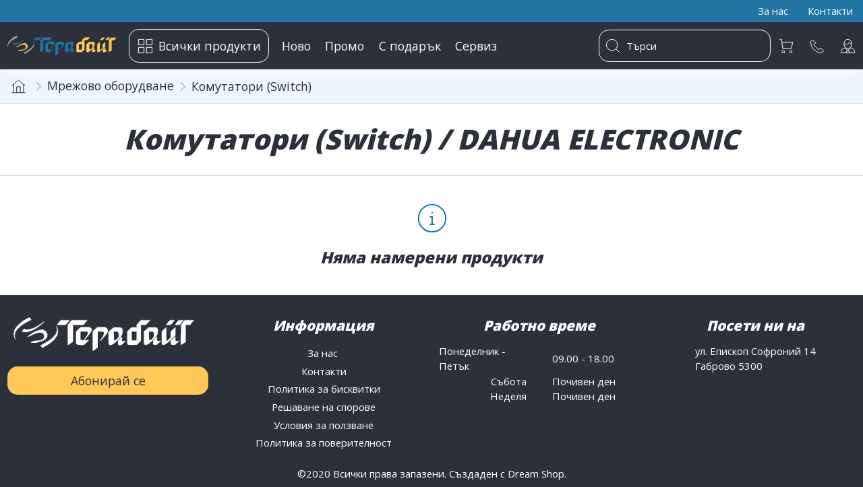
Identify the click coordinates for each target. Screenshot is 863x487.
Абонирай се (108, 380)
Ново (296, 46)
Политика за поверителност (324, 442)
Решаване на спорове (324, 407)
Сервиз (476, 46)
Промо (344, 46)
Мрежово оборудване (110, 85)
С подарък (410, 46)
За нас (323, 353)
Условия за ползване (324, 425)
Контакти (324, 371)
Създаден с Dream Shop (506, 473)
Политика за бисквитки (324, 388)
